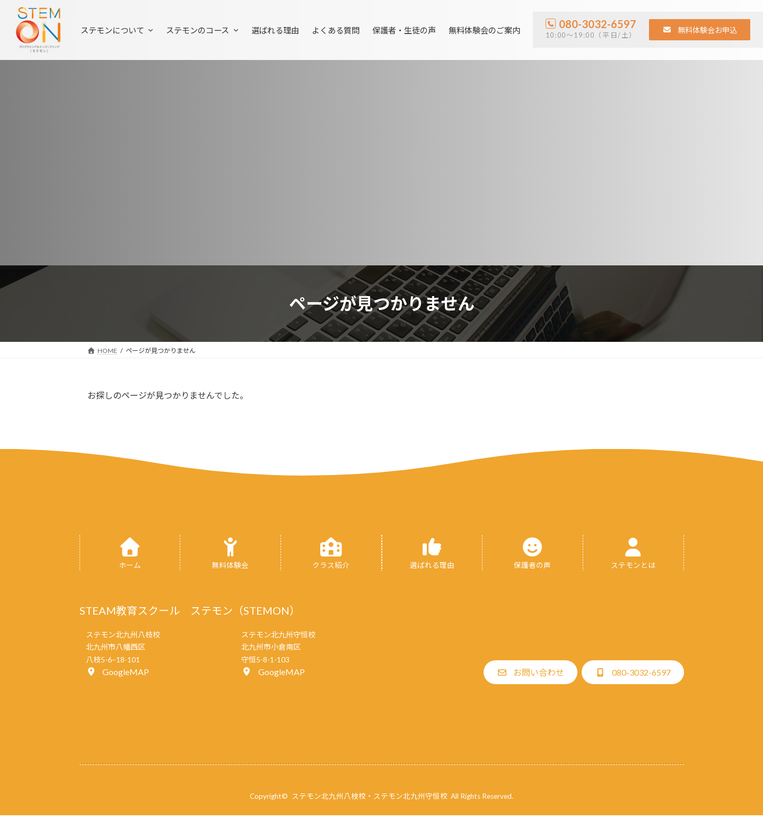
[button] (699, 29)
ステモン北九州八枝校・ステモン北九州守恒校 (370, 796)
